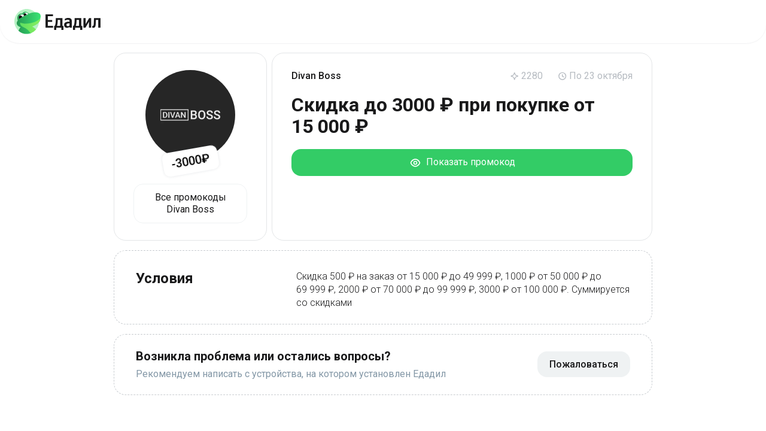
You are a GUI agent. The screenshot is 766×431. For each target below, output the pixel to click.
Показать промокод (462, 162)
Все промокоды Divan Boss (190, 203)
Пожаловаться (583, 364)
